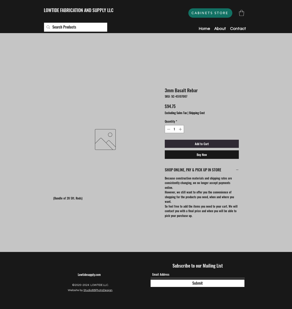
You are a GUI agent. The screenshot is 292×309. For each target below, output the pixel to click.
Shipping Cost (197, 113)
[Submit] (197, 283)
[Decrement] (168, 129)
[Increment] (181, 129)
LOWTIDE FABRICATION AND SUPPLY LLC (78, 10)
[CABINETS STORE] (210, 13)
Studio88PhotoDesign (97, 290)
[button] (241, 13)
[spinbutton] (174, 129)
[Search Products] (75, 27)
